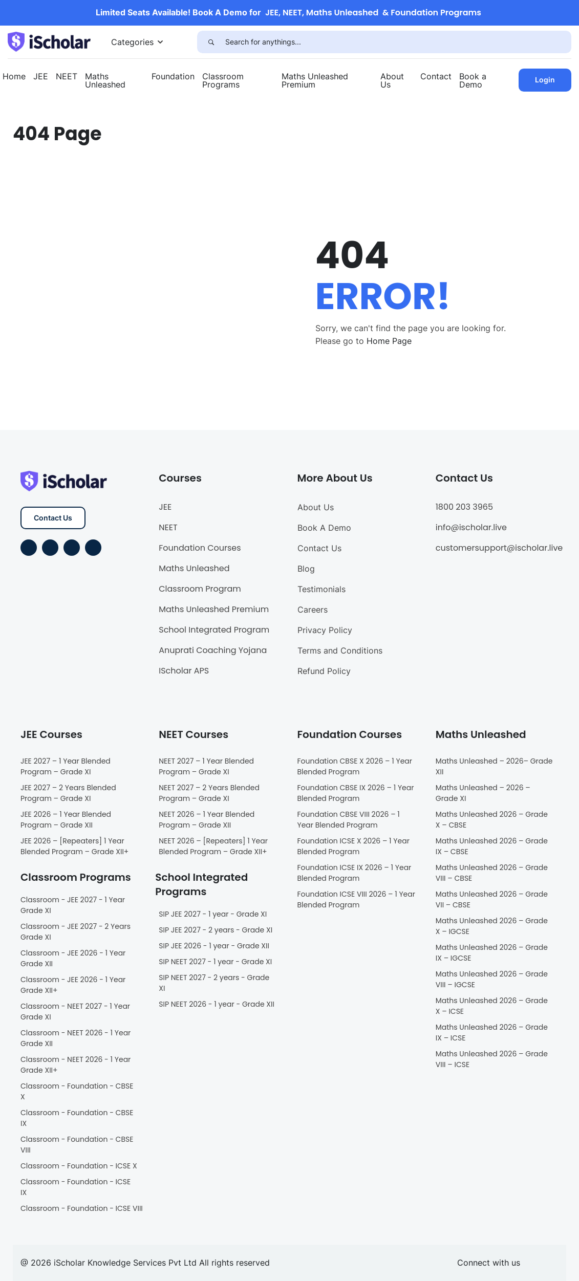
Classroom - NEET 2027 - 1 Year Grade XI (75, 1011)
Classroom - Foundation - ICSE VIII (81, 1208)
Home (14, 76)
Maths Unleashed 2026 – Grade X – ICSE (492, 1005)
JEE (40, 76)
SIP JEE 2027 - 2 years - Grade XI (215, 930)
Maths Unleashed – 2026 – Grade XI (483, 793)
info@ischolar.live (471, 527)
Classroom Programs (223, 80)
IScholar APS (184, 671)
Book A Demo (324, 528)
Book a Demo (472, 80)
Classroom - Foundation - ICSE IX (75, 1187)
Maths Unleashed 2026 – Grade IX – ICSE (492, 1032)
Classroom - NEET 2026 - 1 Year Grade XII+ (75, 1064)
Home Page (389, 341)
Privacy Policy (324, 630)
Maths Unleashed (105, 80)
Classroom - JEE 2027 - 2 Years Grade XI (75, 931)
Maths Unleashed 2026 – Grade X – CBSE (492, 819)
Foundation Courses (200, 548)
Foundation (173, 76)
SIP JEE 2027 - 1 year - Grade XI (213, 914)
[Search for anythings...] (398, 42)
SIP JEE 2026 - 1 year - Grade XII (214, 946)
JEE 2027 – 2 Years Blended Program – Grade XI (68, 793)
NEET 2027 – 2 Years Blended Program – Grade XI (209, 793)
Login (545, 79)
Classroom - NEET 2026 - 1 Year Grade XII (75, 1038)
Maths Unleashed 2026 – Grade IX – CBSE (492, 846)
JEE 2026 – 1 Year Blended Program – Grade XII (65, 819)
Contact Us (53, 517)
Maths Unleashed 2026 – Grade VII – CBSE (492, 899)
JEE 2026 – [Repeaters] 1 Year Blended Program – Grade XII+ (74, 846)
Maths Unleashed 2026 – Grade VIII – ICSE (492, 1059)
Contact (436, 76)
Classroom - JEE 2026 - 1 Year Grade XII (72, 958)
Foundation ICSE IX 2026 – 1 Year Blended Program (354, 872)
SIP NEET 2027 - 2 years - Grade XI (214, 982)
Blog (306, 568)
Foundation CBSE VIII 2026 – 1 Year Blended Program (348, 819)
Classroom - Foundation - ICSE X (78, 1166)
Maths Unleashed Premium (315, 80)
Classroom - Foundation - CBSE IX (76, 1118)
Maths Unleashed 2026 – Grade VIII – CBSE (492, 872)
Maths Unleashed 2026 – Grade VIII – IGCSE (492, 979)
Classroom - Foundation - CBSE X (76, 1091)
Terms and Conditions (339, 650)
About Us (392, 80)
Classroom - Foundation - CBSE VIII (76, 1144)
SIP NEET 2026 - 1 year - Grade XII (216, 1004)
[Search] (211, 42)
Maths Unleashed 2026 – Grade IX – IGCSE (492, 952)
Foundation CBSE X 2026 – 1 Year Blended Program (355, 766)
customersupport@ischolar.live (499, 548)
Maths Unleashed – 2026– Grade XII (494, 766)
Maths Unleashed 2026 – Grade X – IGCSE (492, 926)
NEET (66, 76)
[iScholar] (49, 41)
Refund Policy (324, 671)
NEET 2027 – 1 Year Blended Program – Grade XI (206, 766)
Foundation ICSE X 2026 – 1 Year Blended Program (353, 846)
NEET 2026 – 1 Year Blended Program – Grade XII (206, 819)
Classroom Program (200, 589)
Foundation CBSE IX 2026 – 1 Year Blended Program (355, 793)
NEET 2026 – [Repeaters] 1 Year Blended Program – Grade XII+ (213, 846)
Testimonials (321, 589)
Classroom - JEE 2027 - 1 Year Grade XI (72, 905)
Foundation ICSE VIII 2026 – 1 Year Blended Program (356, 899)
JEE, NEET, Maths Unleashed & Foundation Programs (373, 12)
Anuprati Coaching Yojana (213, 650)
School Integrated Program (214, 630)
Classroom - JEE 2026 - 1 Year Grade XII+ (72, 984)
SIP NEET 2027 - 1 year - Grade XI (215, 962)
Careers (312, 609)
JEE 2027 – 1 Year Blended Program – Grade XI (65, 766)
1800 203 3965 (464, 507)
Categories (132, 42)
